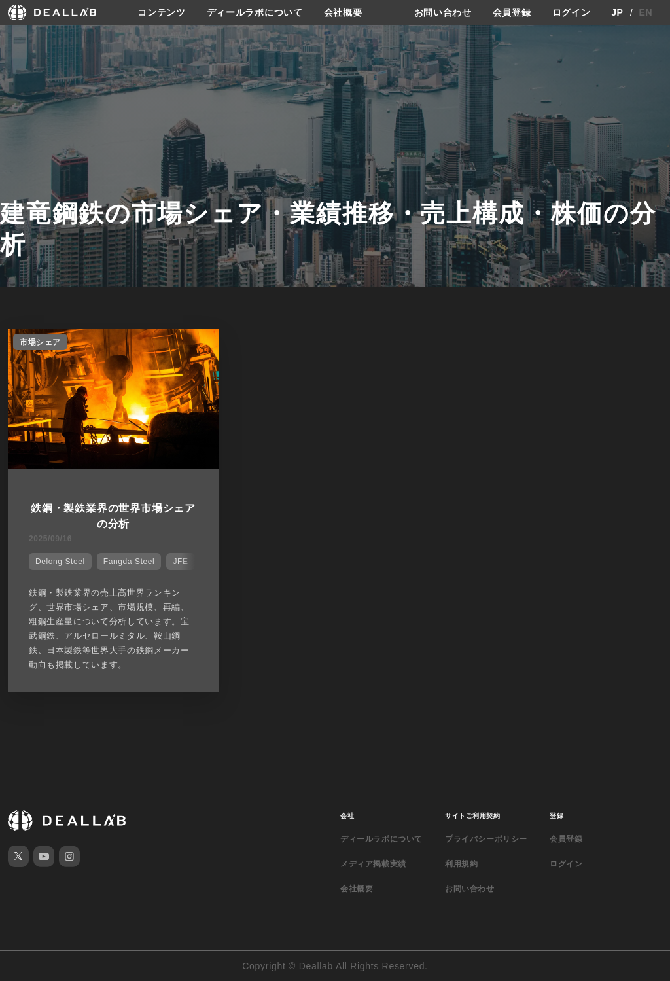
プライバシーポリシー (486, 839)
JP (617, 12)
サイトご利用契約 (472, 815)
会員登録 (512, 12)
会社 (347, 815)
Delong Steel (60, 561)
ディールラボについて (255, 12)
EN (646, 12)
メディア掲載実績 (373, 863)
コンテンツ (161, 12)
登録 (556, 815)
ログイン (571, 12)
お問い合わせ (443, 12)
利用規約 (461, 863)
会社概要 (343, 12)
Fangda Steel (129, 561)
